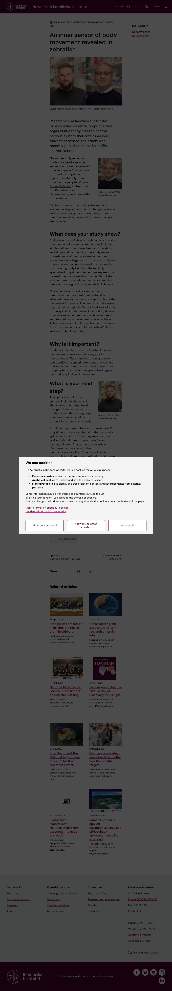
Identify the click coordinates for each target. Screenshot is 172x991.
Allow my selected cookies (86, 525)
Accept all (127, 525)
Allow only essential (44, 525)
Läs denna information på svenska (46, 511)
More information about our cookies (47, 507)
